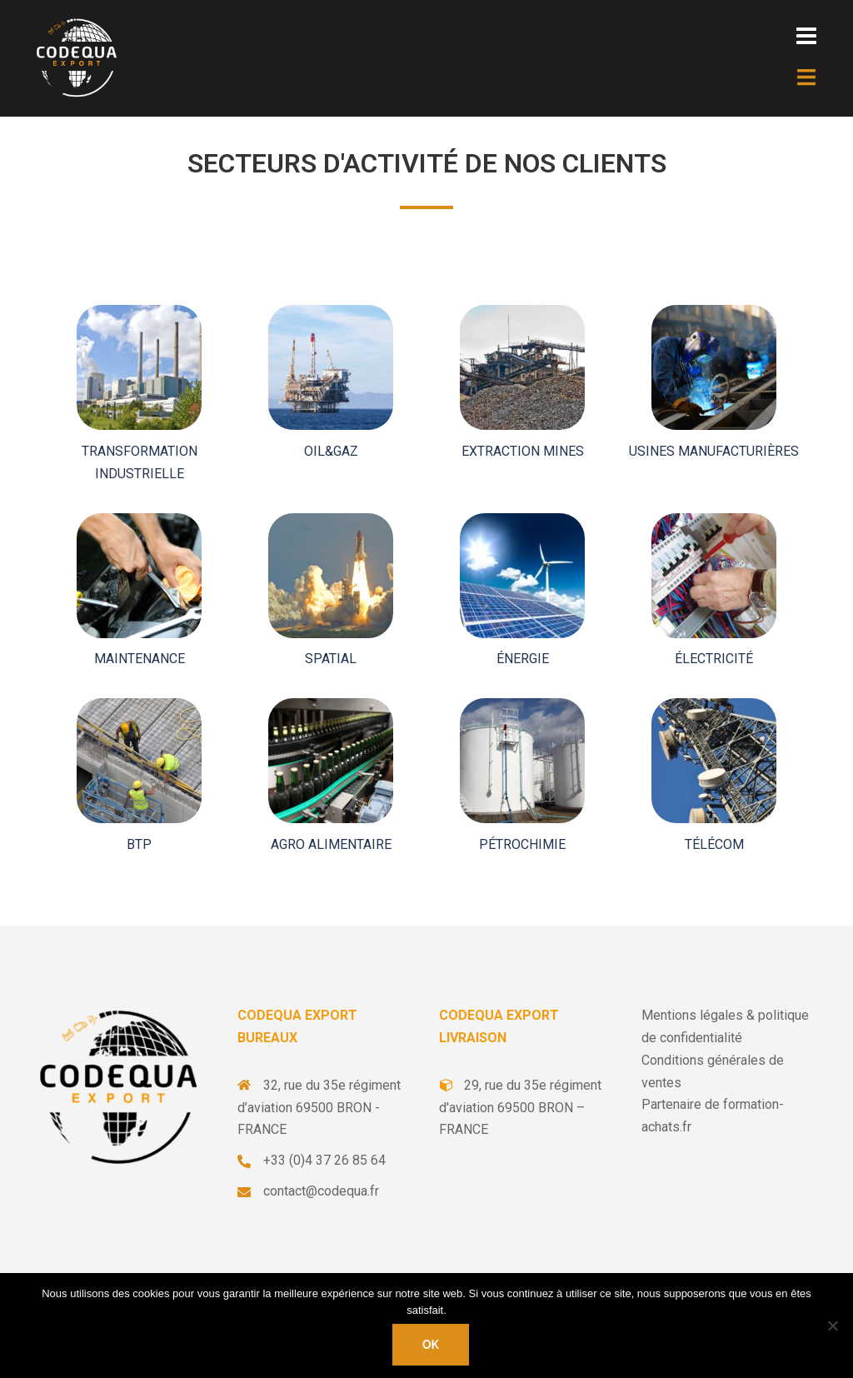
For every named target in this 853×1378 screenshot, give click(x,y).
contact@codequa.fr (321, 1191)
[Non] (832, 1325)
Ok (430, 1344)
